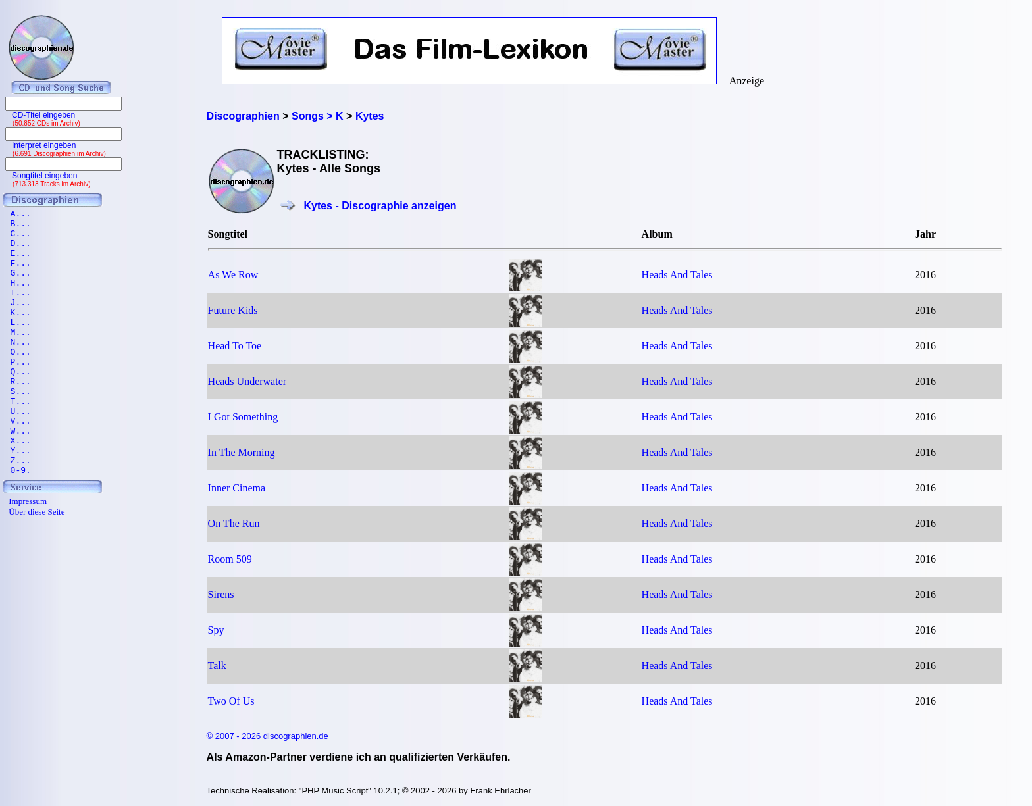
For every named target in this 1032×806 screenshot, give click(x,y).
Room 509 (230, 559)
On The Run (234, 523)
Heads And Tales (677, 274)
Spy (216, 630)
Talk (217, 665)
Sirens (221, 594)
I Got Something (243, 416)
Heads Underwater (247, 381)
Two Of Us (231, 701)
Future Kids (233, 310)
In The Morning (241, 452)
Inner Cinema (237, 487)
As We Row (233, 274)
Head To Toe (235, 345)
